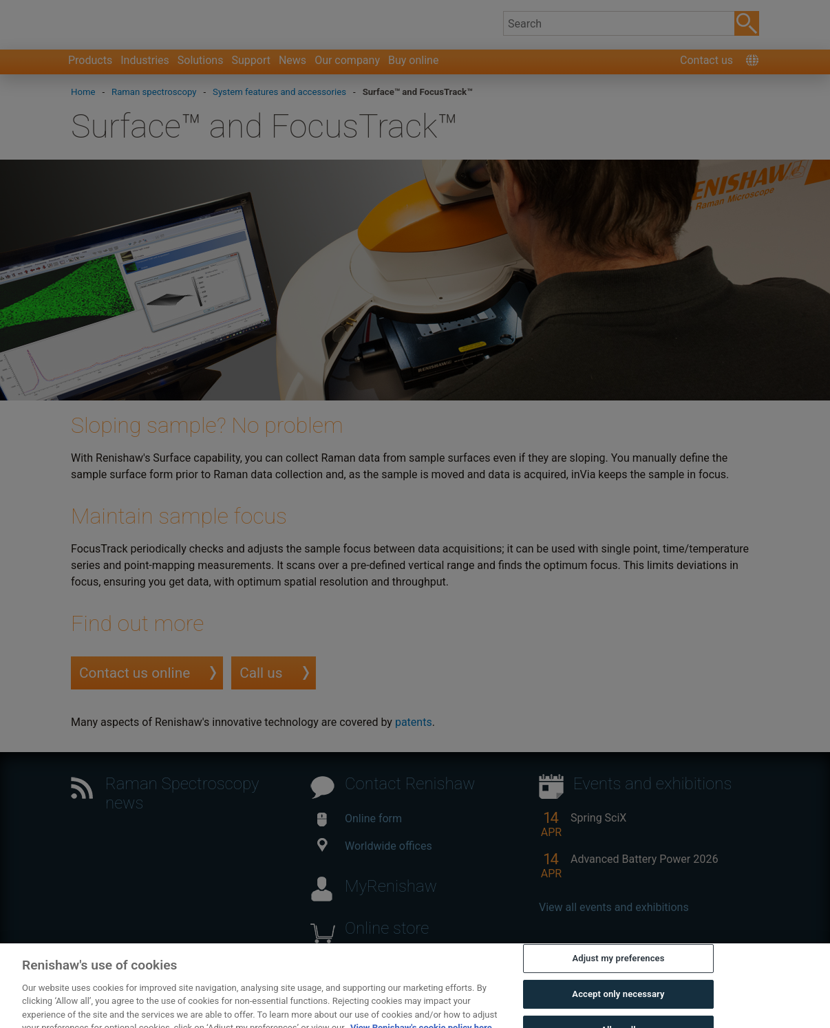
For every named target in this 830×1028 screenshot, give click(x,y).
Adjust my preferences (618, 974)
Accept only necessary (618, 1010)
